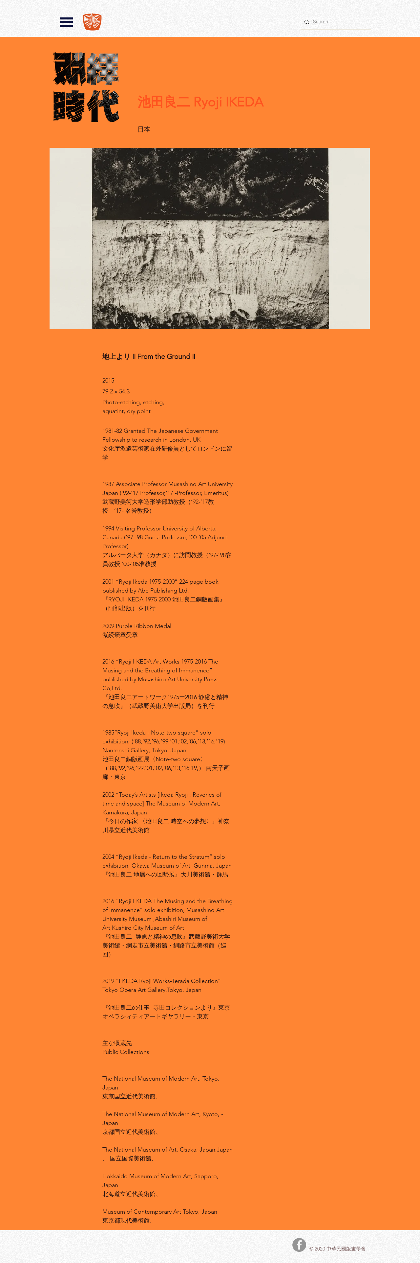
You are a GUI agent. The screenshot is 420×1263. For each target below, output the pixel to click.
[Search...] (335, 22)
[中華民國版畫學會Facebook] (299, 1245)
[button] (66, 22)
